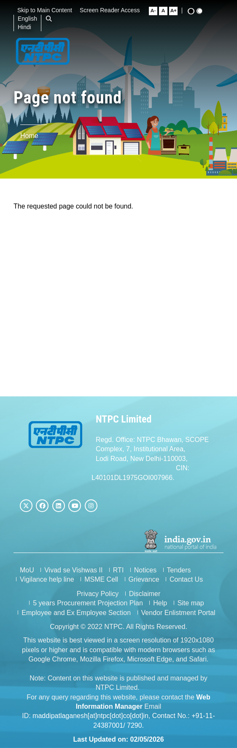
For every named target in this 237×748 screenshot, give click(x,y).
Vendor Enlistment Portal (178, 612)
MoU (27, 570)
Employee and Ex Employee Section (76, 612)
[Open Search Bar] (52, 18)
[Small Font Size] (156, 11)
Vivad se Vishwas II (73, 570)
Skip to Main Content (47, 10)
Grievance (144, 579)
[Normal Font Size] (166, 11)
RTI (118, 570)
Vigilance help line (47, 579)
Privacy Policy (98, 593)
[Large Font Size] (176, 11)
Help (160, 603)
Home (29, 135)
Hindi (27, 27)
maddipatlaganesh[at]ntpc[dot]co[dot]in (90, 715)
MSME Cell (101, 579)
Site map (191, 603)
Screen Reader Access (113, 10)
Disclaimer (145, 593)
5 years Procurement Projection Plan (88, 603)
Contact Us (186, 579)
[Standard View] (203, 11)
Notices (145, 570)
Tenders (179, 570)
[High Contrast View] (194, 11)
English (30, 18)
